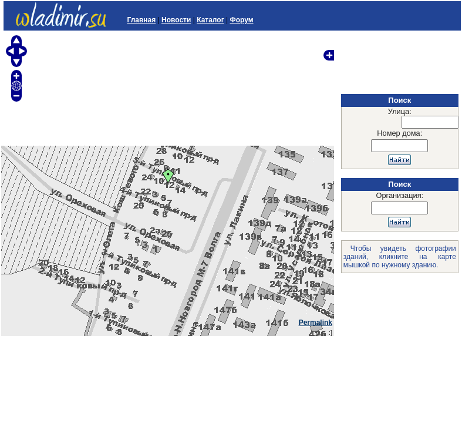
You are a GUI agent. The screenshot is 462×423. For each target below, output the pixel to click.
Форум (241, 20)
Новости (176, 20)
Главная (141, 20)
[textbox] (430, 122)
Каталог (210, 20)
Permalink (315, 322)
